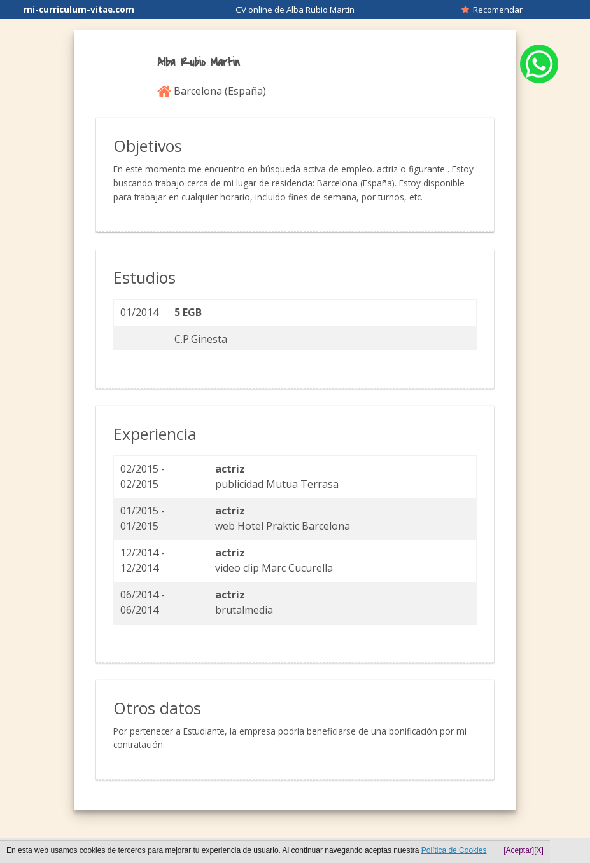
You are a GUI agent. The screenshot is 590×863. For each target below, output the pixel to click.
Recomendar (492, 9)
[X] (539, 850)
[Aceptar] (518, 850)
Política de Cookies (454, 850)
